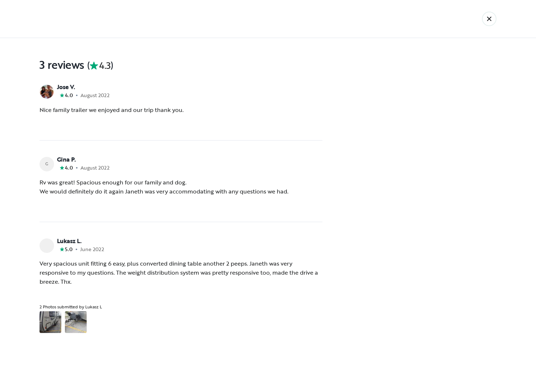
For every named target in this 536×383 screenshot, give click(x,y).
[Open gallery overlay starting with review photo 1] (50, 322)
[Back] (489, 19)
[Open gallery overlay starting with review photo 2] (76, 322)
